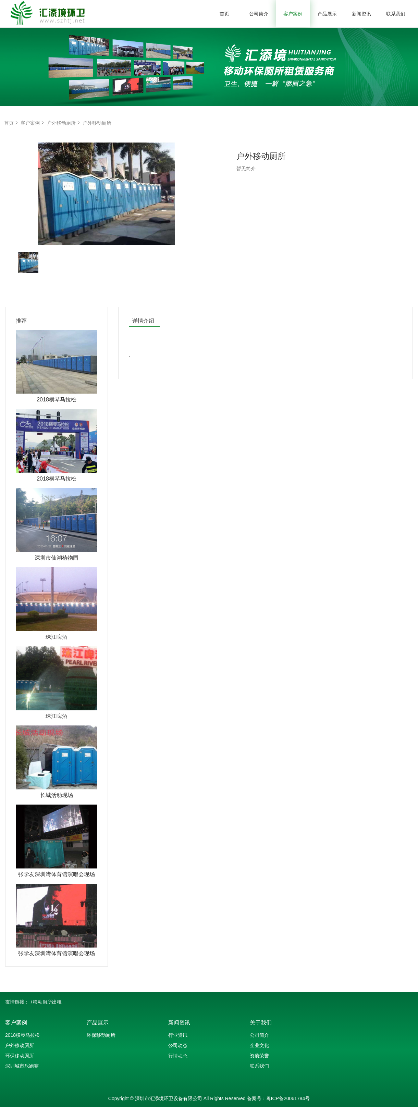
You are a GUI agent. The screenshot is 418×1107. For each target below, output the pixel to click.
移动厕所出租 (47, 1002)
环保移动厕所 (19, 1055)
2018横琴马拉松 (22, 1035)
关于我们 (261, 1022)
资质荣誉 (259, 1055)
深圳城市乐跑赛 (22, 1066)
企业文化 (259, 1045)
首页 (224, 13)
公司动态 (177, 1045)
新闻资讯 (361, 13)
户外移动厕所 (64, 123)
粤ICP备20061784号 (288, 1098)
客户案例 (293, 13)
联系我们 (395, 13)
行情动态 (177, 1055)
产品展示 (327, 13)
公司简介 (258, 13)
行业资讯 (177, 1035)
